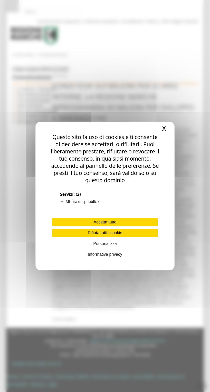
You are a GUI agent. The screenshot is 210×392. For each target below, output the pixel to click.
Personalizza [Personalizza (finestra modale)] (105, 243)
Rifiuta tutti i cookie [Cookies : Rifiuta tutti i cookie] (105, 233)
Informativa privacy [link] (105, 254)
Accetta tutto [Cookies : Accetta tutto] (105, 222)
